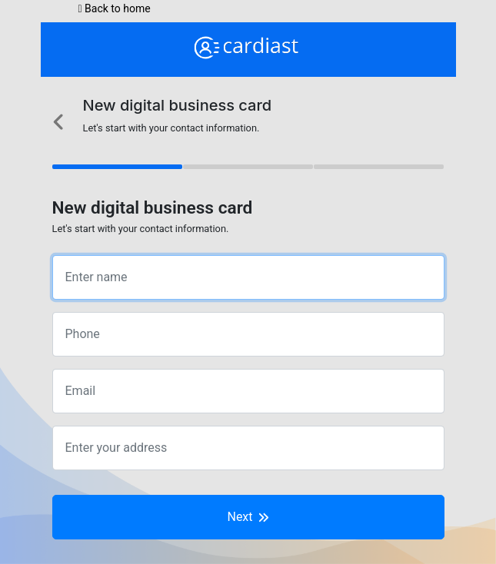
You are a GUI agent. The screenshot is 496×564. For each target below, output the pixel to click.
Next (247, 516)
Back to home (114, 8)
